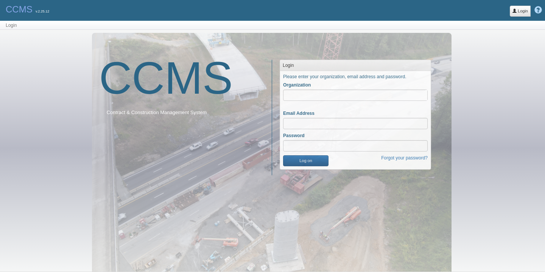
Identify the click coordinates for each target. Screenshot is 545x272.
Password (294, 135)
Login (520, 11)
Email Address (299, 113)
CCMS (19, 9)
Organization (297, 85)
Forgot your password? (404, 158)
